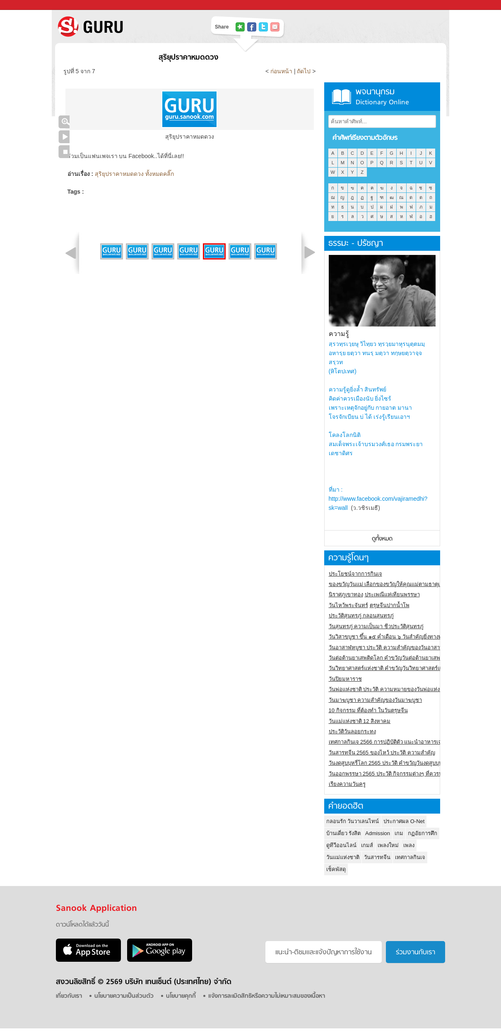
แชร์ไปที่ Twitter (263, 26)
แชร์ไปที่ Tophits (240, 26)
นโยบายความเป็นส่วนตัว (124, 996)
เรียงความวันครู (347, 784)
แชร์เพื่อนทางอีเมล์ (274, 26)
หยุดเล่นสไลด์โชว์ (64, 151)
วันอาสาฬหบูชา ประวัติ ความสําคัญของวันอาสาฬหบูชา (393, 647)
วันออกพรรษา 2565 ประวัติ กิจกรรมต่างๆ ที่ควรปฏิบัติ (391, 774)
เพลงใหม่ (388, 845)
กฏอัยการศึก (422, 833)
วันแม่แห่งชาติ (342, 857)
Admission (377, 833)
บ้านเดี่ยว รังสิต (343, 833)
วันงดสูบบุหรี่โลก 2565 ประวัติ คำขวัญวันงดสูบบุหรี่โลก (392, 763)
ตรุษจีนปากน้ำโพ (389, 605)
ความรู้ (339, 333)
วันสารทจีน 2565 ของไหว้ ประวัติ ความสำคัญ (382, 752)
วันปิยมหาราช (345, 679)
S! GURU (124, 26)
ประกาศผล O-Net (403, 821)
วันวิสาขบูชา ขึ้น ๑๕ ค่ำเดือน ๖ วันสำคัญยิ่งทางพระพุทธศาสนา (402, 637)
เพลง (408, 845)
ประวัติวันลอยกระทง (352, 731)
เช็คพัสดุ (336, 869)
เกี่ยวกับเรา (69, 996)
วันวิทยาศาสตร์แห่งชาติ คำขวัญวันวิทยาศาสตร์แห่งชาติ (393, 668)
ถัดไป (304, 71)
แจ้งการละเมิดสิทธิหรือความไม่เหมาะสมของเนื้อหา (266, 996)
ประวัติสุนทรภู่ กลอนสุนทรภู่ (361, 615)
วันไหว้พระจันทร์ (348, 605)
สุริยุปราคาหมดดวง (188, 58)
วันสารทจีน (377, 857)
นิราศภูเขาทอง (346, 594)
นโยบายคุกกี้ (181, 996)
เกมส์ (367, 845)
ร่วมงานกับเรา (415, 952)
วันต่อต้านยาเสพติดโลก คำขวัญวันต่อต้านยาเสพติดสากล (394, 658)
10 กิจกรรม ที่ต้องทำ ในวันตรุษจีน (368, 710)
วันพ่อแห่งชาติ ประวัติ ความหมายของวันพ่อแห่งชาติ (389, 689)
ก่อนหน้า (282, 71)
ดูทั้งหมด (382, 539)
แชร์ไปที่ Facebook (251, 26)
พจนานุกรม (382, 96)
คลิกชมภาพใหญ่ (64, 121)
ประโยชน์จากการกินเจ (355, 574)
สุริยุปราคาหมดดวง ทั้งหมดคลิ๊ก (134, 173)
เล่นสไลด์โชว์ (64, 136)
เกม (399, 833)
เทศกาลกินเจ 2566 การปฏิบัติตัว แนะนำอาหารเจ (385, 742)
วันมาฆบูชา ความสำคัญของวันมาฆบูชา (375, 700)
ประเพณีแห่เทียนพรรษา (392, 594)
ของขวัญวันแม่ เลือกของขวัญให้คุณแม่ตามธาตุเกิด (388, 584)
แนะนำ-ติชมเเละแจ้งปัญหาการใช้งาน (323, 952)
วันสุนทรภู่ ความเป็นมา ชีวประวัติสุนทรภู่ (376, 626)
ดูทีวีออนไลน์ (341, 845)
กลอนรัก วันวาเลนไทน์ (352, 821)
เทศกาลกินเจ (410, 857)
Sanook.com (25, 5)
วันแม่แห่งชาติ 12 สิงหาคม (360, 721)
